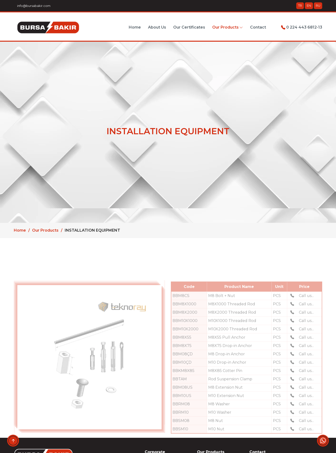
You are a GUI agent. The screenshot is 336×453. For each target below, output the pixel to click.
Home (135, 27)
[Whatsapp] (323, 441)
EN (309, 5)
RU (318, 5)
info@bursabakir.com (33, 6)
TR (300, 5)
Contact (258, 27)
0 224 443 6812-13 (301, 27)
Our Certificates (189, 27)
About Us (157, 27)
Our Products (45, 230)
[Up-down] (13, 441)
